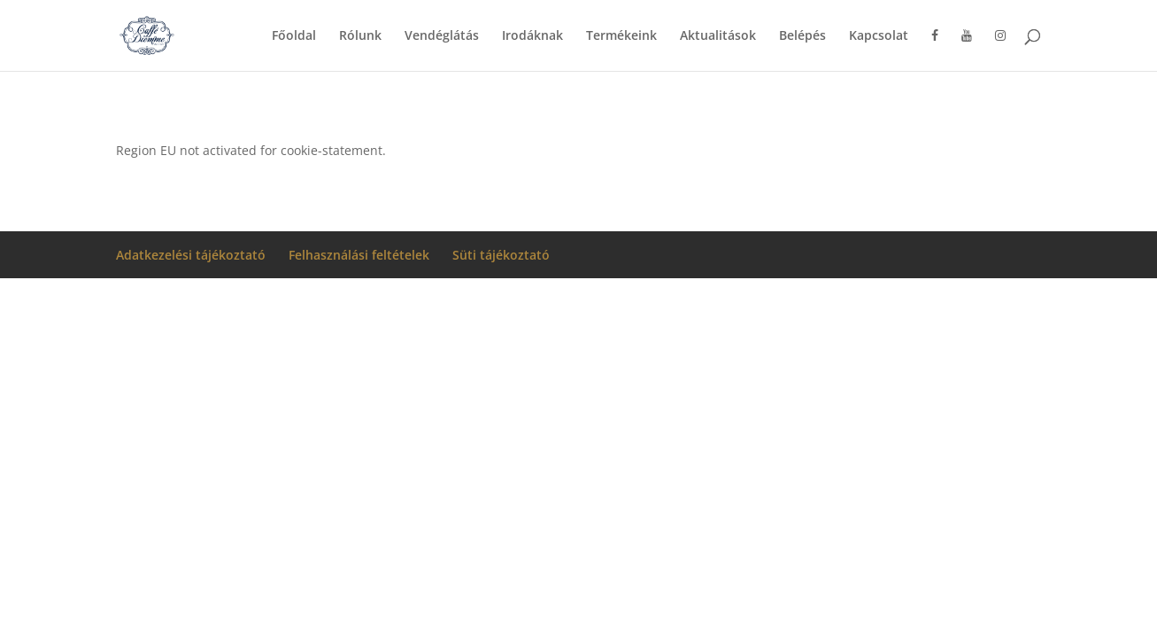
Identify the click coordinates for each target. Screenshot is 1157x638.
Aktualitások (718, 36)
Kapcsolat (878, 36)
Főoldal (294, 36)
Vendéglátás (442, 36)
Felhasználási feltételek (359, 254)
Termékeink (621, 36)
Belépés (802, 36)
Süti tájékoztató (501, 254)
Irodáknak (532, 36)
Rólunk (360, 36)
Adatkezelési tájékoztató (191, 254)
